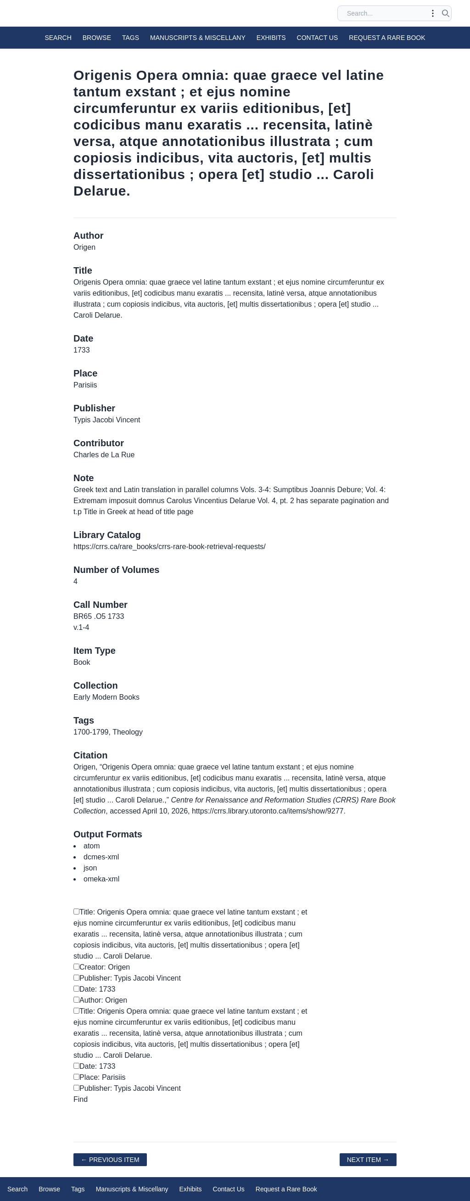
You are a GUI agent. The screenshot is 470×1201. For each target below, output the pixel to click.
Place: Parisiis (99, 1077)
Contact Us (317, 37)
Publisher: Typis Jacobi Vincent (127, 978)
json (90, 868)
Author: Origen (100, 1000)
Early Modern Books (106, 697)
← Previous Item (110, 1159)
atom (92, 846)
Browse (97, 37)
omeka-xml (101, 879)
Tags (130, 37)
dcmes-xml (101, 857)
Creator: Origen (101, 967)
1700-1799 (91, 732)
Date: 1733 (94, 989)
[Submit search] (445, 13)
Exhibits (271, 37)
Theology (127, 732)
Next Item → (368, 1159)
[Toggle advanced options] (432, 13)
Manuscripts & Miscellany (198, 37)
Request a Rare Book (387, 37)
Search (58, 37)
